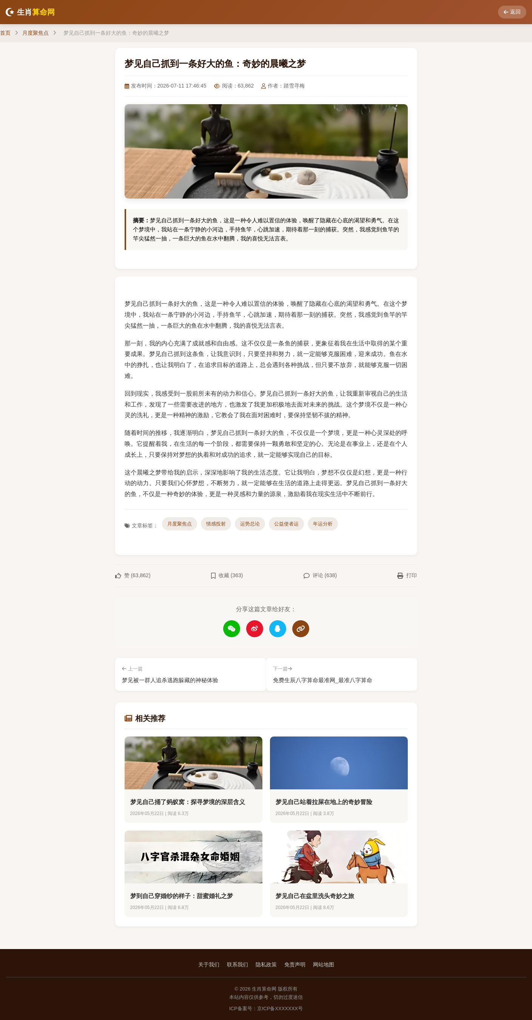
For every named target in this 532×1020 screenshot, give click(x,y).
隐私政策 (266, 964)
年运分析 (323, 524)
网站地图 (323, 964)
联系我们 (237, 964)
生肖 (30, 12)
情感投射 (216, 524)
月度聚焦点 (35, 33)
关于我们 (208, 964)
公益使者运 (286, 524)
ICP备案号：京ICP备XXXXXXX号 (266, 1008)
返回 (512, 12)
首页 (5, 33)
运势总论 (250, 524)
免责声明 (294, 964)
